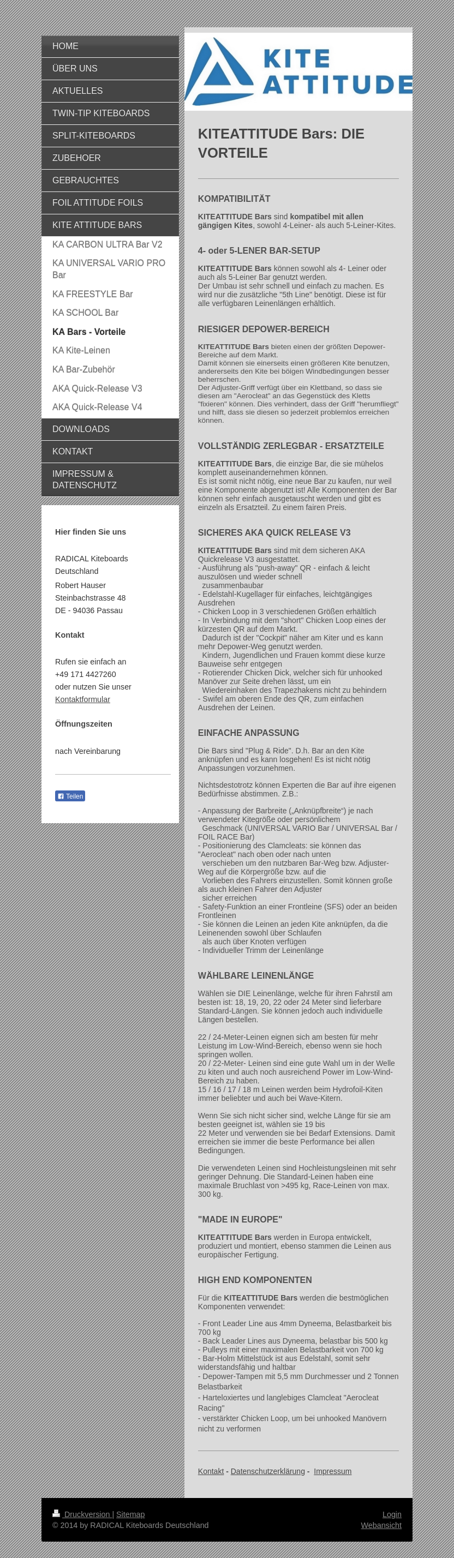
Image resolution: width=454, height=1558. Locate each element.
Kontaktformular (82, 699)
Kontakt (211, 1471)
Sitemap (130, 1514)
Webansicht (381, 1525)
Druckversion (82, 1514)
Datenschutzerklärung (268, 1471)
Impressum (332, 1471)
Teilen (70, 796)
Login (392, 1514)
